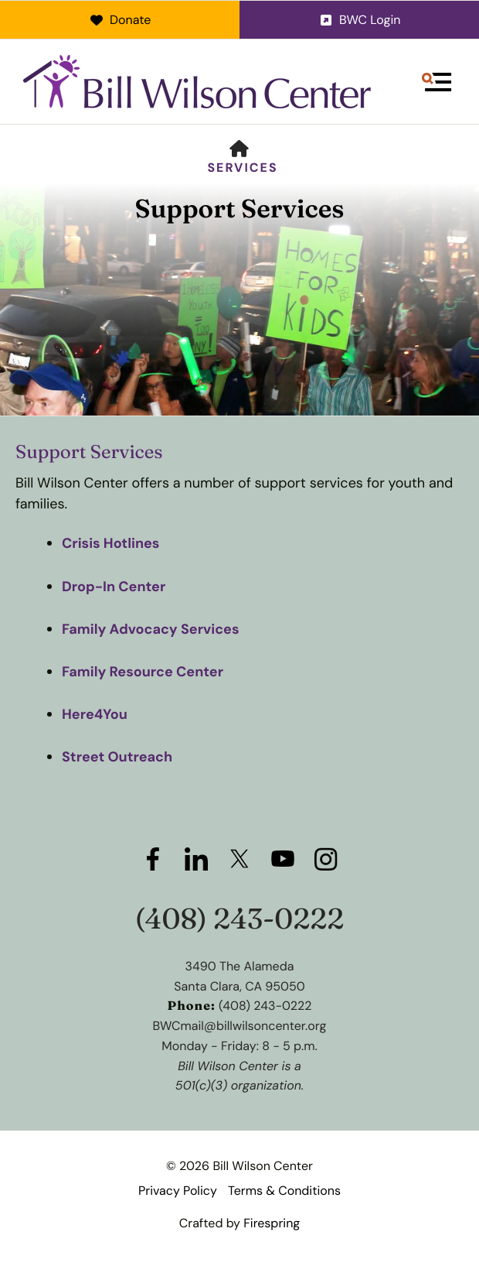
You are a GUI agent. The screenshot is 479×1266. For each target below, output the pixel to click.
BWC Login (359, 20)
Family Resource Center (142, 671)
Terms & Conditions (284, 1190)
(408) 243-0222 (240, 919)
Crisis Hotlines (110, 543)
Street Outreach (117, 757)
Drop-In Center (113, 586)
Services (242, 167)
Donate (120, 20)
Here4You (94, 714)
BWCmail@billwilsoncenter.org (240, 1026)
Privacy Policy (177, 1190)
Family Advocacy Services (151, 629)
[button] (436, 82)
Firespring (271, 1223)
